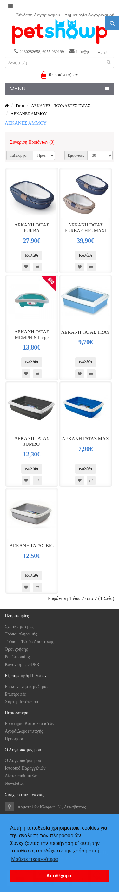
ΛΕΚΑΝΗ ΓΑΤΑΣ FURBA (31, 227)
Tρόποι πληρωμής (21, 634)
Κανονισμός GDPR (22, 664)
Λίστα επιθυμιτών (21, 775)
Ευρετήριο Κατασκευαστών (29, 723)
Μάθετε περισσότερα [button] (34, 859)
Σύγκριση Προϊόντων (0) (32, 142)
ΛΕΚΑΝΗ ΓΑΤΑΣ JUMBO (31, 441)
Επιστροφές (15, 694)
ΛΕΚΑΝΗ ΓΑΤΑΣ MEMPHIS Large (31, 334)
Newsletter (14, 783)
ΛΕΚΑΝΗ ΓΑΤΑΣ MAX (85, 438)
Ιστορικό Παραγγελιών (25, 768)
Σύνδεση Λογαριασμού (38, 14)
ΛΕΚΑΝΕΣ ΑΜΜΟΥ (28, 113)
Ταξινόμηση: (20, 155)
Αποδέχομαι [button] (59, 875)
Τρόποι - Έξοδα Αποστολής (29, 641)
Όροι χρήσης (16, 649)
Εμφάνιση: (76, 155)
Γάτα (20, 105)
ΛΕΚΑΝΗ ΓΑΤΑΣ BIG (32, 545)
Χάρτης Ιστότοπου (21, 701)
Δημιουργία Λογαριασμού (89, 14)
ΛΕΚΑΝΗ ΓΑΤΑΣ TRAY (85, 332)
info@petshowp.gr (88, 51)
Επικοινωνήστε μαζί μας (26, 686)
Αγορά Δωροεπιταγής (24, 731)
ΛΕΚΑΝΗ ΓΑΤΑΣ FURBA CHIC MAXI (85, 227)
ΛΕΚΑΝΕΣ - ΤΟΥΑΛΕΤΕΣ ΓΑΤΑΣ (60, 105)
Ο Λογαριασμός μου (23, 760)
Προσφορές (15, 738)
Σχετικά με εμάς (19, 626)
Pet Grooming (17, 656)
